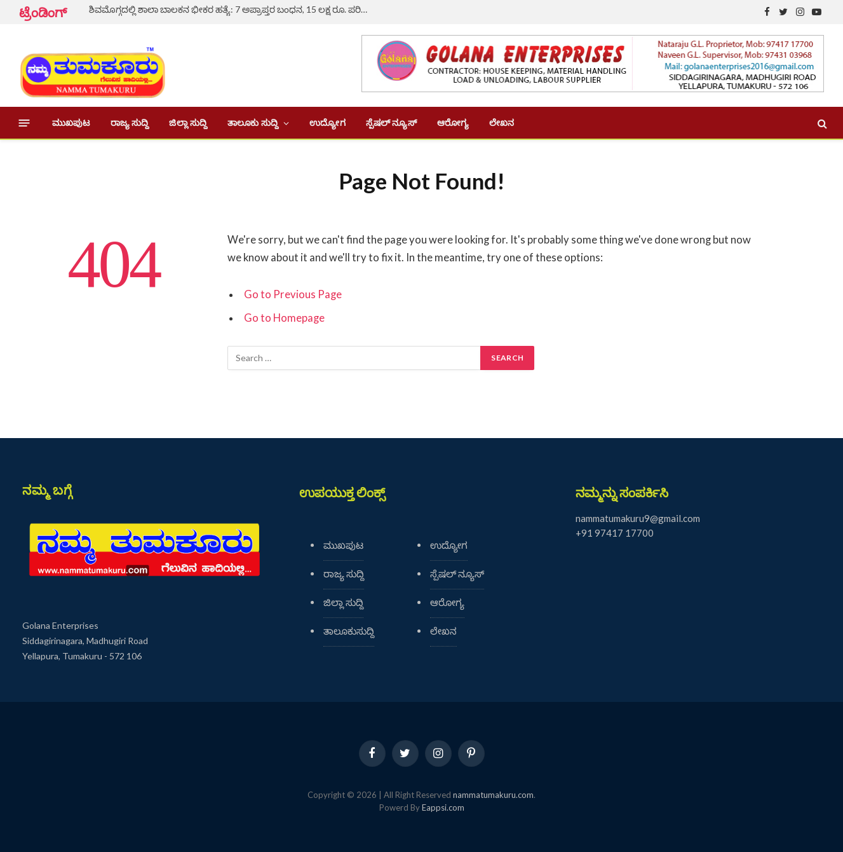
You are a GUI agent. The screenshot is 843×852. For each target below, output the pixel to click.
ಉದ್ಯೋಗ (327, 122)
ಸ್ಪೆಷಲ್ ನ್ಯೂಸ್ (391, 122)
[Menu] (24, 123)
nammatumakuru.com (493, 795)
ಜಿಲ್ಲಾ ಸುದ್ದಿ (188, 122)
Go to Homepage (284, 318)
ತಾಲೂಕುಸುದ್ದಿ (348, 630)
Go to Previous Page (293, 294)
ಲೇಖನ (501, 122)
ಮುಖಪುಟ (71, 122)
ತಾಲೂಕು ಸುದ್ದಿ (252, 122)
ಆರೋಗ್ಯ (453, 122)
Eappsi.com (443, 807)
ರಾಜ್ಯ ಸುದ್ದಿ (130, 122)
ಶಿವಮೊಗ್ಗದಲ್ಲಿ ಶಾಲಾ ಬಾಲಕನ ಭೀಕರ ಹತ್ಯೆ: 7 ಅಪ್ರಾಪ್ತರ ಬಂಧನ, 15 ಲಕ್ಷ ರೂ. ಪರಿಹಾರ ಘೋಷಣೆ (232, 9)
